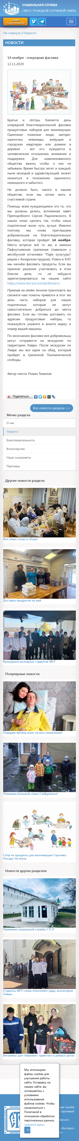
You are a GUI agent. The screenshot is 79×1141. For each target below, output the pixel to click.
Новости (30, 33)
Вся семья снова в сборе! (20, 539)
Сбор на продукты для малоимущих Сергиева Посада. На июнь (34, 856)
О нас (10, 423)
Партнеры (13, 466)
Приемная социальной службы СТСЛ (28, 929)
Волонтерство (16, 449)
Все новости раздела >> (51, 408)
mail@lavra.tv (60, 1120)
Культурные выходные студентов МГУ (29, 661)
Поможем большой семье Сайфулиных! (30, 794)
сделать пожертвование (15, 21)
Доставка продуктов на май (22, 600)
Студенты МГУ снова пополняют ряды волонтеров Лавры (38, 992)
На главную (12, 33)
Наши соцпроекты (19, 457)
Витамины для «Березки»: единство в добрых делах (38, 1055)
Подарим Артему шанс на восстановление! (32, 733)
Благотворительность (21, 440)
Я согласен (28, 1129)
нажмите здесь (34, 1124)
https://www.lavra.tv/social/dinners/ (33, 283)
